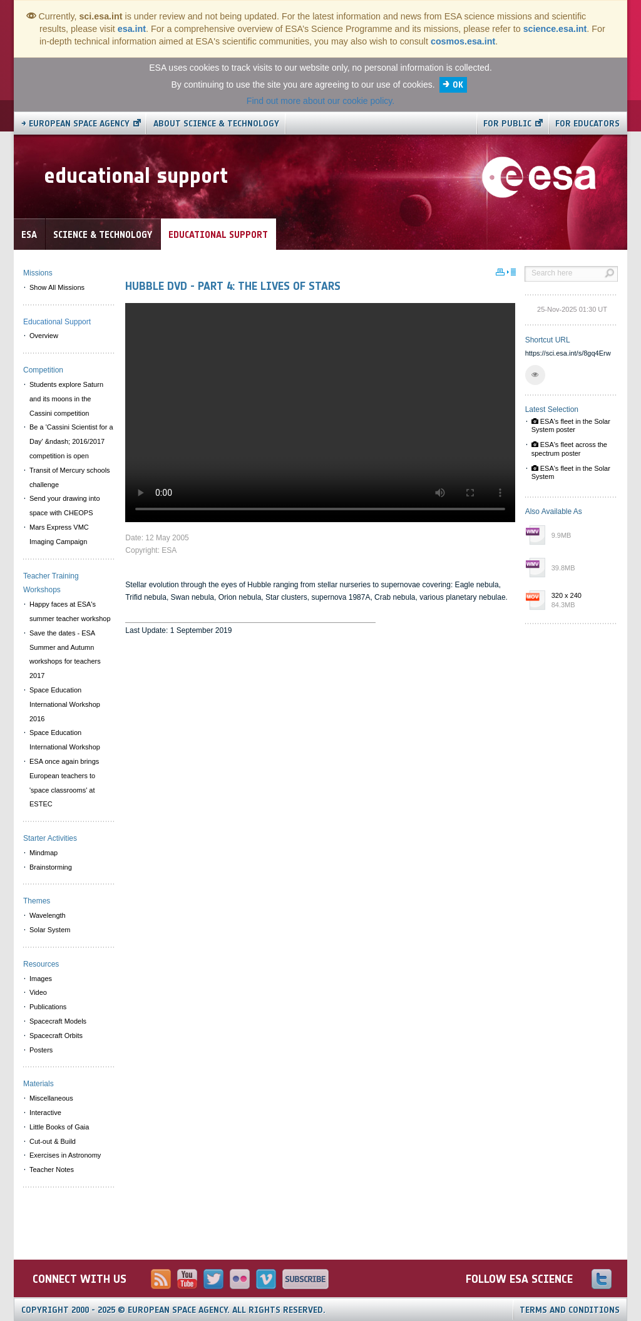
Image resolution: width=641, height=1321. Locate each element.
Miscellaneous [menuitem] (51, 1098)
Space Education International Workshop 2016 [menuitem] (64, 704)
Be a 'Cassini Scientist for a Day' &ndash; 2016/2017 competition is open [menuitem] (71, 441)
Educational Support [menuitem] (57, 321)
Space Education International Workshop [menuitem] (64, 740)
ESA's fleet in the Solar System (570, 472)
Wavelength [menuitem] (47, 915)
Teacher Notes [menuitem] (51, 1169)
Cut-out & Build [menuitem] (52, 1141)
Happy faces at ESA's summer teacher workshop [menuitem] (70, 611)
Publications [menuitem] (47, 1006)
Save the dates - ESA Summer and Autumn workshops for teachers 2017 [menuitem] (65, 654)
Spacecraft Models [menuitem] (57, 1021)
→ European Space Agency (75, 123)
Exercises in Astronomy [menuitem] (65, 1155)
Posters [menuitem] (41, 1050)
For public (507, 123)
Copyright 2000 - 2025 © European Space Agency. (173, 1310)
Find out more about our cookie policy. (320, 101)
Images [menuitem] (40, 978)
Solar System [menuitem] (49, 929)
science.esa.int (555, 29)
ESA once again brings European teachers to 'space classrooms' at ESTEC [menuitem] (64, 783)
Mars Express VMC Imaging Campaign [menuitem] (59, 534)
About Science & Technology (216, 123)
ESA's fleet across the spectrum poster (569, 448)
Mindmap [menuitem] (43, 852)
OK (458, 85)
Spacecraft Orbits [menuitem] (56, 1035)
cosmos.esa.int (463, 41)
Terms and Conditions (570, 1310)
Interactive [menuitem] (45, 1112)
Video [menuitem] (38, 992)
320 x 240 (581, 601)
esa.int (132, 29)
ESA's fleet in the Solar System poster (570, 425)
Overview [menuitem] (43, 335)
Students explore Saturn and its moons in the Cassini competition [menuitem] (66, 399)
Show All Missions (57, 287)
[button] (535, 375)
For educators (587, 123)
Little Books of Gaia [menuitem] (59, 1127)
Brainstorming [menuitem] (50, 867)
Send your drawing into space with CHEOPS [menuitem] (64, 506)
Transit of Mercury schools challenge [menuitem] (69, 477)
